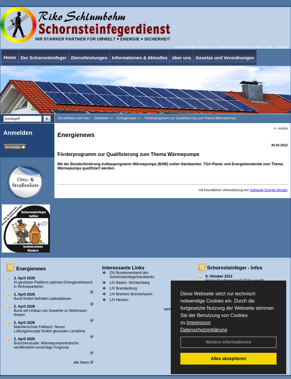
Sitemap (282, 47)
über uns (181, 57)
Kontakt (190, 47)
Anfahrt (258, 47)
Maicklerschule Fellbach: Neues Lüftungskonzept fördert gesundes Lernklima (49, 329)
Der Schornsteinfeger (44, 57)
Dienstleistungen (89, 57)
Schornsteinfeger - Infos (234, 267)
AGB (269, 47)
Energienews (31, 268)
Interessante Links (123, 267)
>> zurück (280, 128)
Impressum (198, 322)
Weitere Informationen (228, 342)
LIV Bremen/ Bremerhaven (131, 294)
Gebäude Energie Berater (269, 190)
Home (10, 57)
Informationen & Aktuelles (139, 57)
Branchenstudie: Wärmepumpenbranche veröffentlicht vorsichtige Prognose (46, 345)
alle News (83, 362)
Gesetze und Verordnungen (225, 57)
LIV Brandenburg (123, 288)
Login (178, 47)
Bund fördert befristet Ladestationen (42, 299)
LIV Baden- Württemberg (130, 283)
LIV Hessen (119, 300)
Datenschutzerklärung (203, 329)
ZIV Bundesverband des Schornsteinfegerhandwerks (132, 275)
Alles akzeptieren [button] (228, 358)
